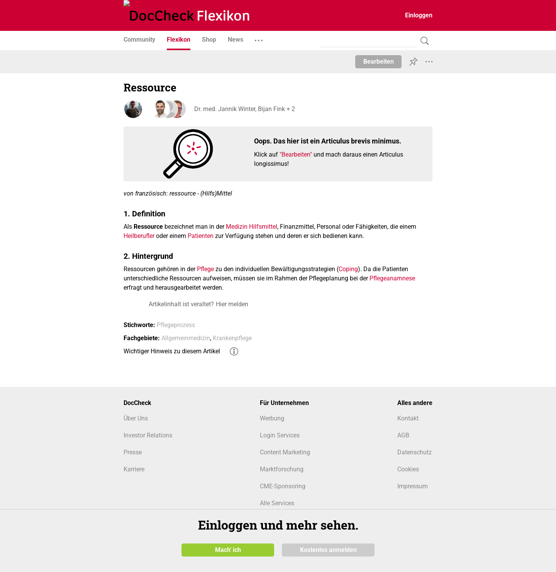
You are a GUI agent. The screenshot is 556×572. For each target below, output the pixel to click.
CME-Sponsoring (282, 486)
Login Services (280, 435)
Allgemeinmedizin (185, 338)
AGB (403, 435)
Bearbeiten (378, 61)
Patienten (201, 236)
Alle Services (277, 503)
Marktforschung (281, 469)
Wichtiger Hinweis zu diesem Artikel (172, 351)
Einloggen (418, 15)
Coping (348, 269)
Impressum (412, 486)
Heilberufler (139, 236)
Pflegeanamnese (392, 278)
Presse (133, 452)
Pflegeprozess (176, 325)
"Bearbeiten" (296, 154)
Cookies (408, 469)
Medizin (236, 226)
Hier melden (232, 304)
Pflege (205, 269)
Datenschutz (414, 452)
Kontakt (408, 418)
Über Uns (136, 418)
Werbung (272, 418)
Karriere (134, 469)
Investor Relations (148, 435)
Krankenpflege (232, 338)
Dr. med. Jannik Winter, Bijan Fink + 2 (243, 109)
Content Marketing (285, 452)
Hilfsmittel (263, 226)
